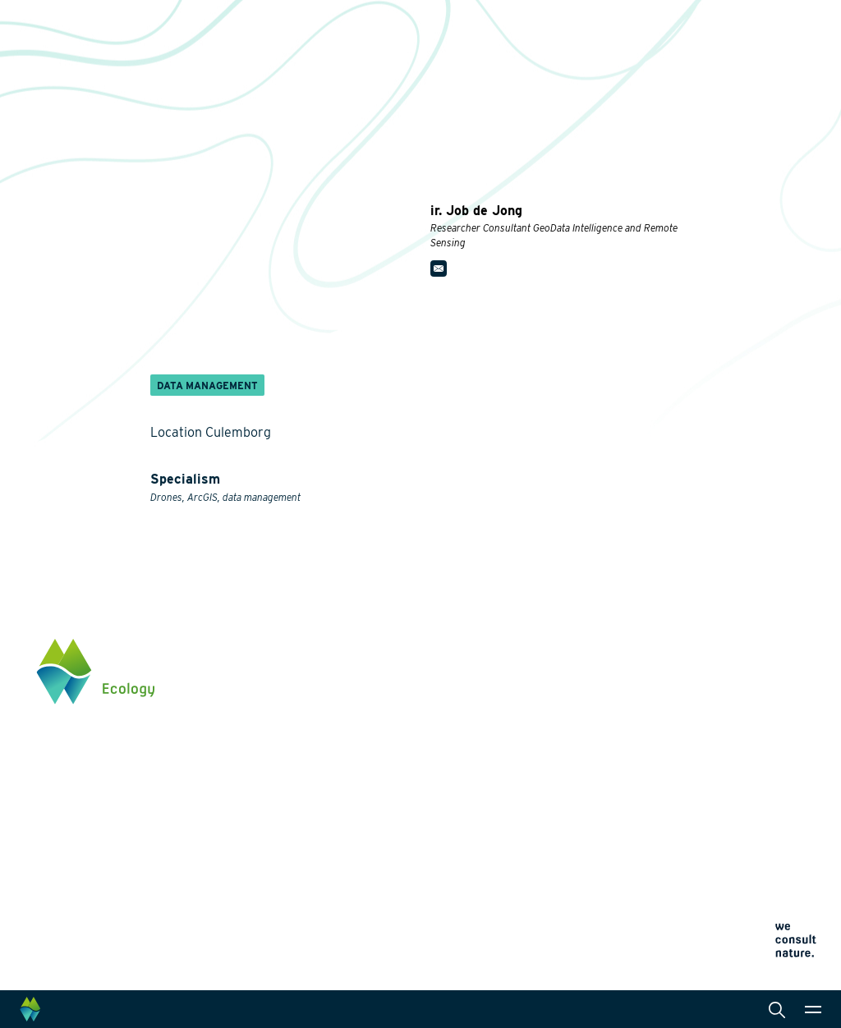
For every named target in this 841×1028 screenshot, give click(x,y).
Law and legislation (424, 845)
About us (553, 648)
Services (397, 648)
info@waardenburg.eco (743, 731)
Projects (267, 898)
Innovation (272, 878)
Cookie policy (557, 876)
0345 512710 (714, 715)
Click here (709, 783)
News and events (575, 750)
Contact (550, 801)
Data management (422, 819)
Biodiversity (274, 675)
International (407, 793)
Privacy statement (567, 856)
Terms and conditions (575, 895)
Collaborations (568, 699)
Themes (265, 648)
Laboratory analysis (426, 720)
